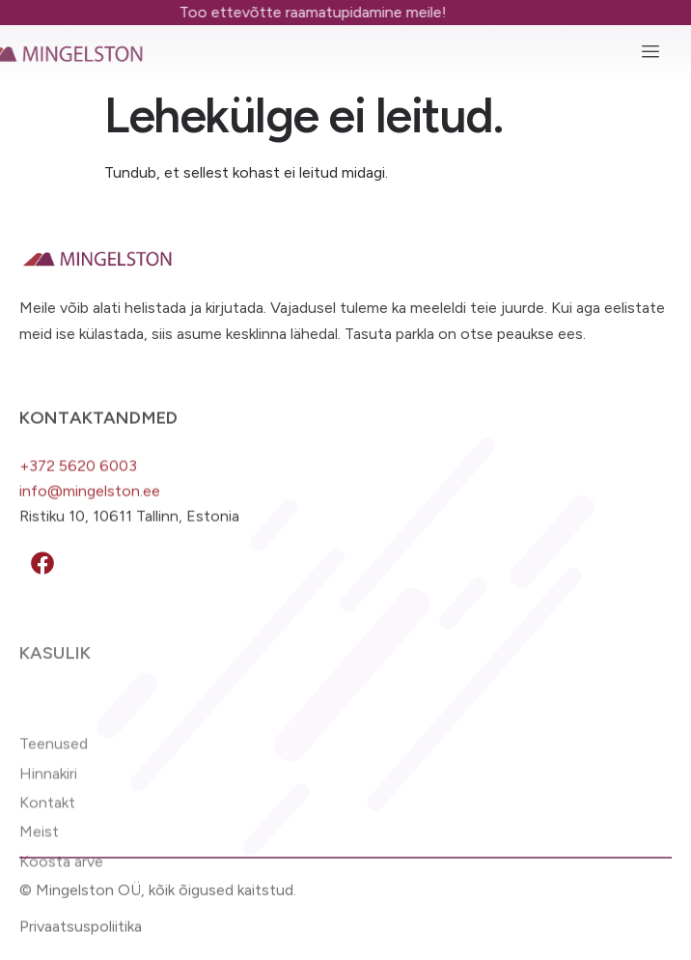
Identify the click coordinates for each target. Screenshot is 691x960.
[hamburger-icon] (650, 52)
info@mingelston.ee (89, 501)
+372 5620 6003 (78, 475)
